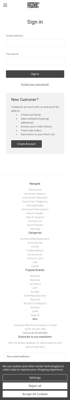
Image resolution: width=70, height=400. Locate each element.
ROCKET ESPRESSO (35, 303)
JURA (35, 311)
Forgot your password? (35, 84)
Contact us (35, 221)
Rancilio (35, 299)
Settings (35, 378)
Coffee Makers (35, 250)
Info (35, 262)
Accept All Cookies (35, 394)
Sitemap (35, 228)
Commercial (35, 242)
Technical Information (35, 209)
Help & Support (35, 217)
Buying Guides (35, 205)
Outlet (35, 266)
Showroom (35, 189)
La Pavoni (35, 284)
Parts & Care (35, 258)
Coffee (35, 246)
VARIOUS (35, 276)
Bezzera (35, 280)
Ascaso (35, 307)
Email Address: (15, 35)
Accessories (35, 254)
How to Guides (35, 213)
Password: (12, 54)
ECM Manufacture (35, 295)
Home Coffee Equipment (35, 238)
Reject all (35, 386)
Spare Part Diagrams (35, 201)
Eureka (35, 291)
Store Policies (35, 225)
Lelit (35, 287)
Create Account (26, 143)
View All (35, 315)
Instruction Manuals (35, 197)
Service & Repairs (35, 193)
